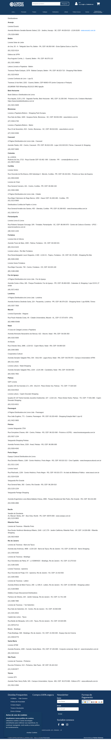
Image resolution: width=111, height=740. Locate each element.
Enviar (60, 714)
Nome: (59, 698)
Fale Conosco (23, 698)
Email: (59, 706)
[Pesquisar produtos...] (46, 4)
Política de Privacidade (18, 701)
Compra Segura (16, 705)
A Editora (13, 698)
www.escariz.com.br (88, 30)
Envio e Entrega (16, 711)
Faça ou (86, 4)
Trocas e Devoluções (17, 708)
